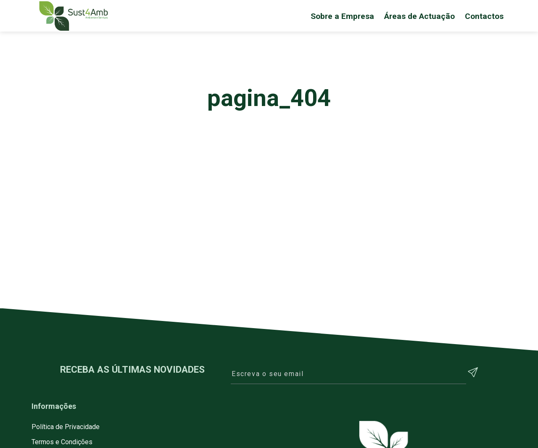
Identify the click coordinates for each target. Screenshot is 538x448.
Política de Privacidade (66, 427)
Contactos (484, 16)
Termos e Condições (62, 442)
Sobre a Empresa (342, 16)
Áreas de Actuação (419, 16)
